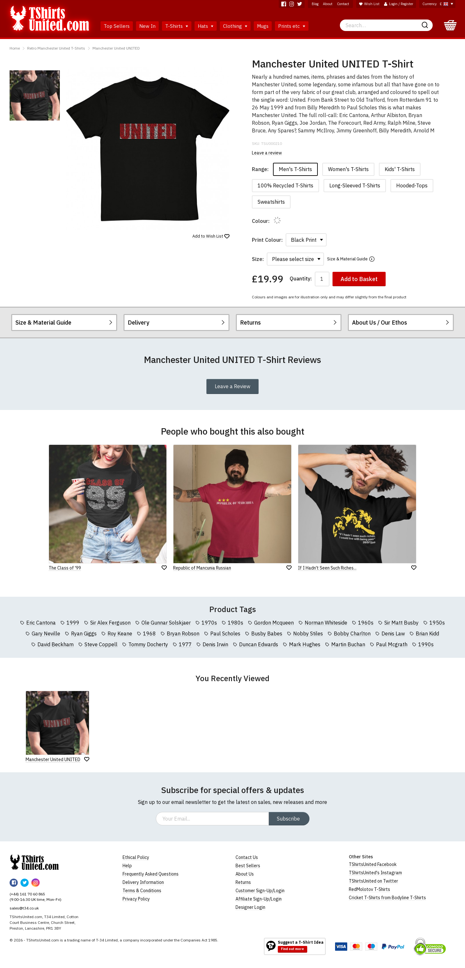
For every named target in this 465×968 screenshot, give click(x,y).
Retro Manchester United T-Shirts (56, 48)
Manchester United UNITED (116, 48)
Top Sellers (117, 26)
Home (15, 48)
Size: (258, 259)
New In (147, 26)
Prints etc (291, 26)
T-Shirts (176, 26)
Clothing (235, 26)
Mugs (263, 26)
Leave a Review (232, 386)
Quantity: (301, 279)
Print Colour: (267, 240)
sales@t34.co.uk (24, 908)
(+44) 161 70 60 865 (27, 894)
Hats (205, 26)
